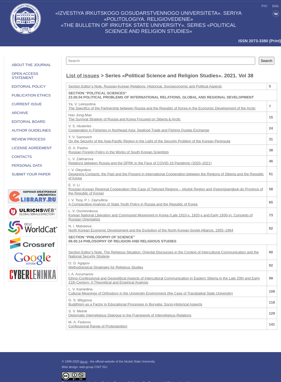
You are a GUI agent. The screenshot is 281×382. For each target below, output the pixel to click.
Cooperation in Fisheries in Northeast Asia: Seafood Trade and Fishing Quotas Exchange (138, 130)
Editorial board (28, 122)
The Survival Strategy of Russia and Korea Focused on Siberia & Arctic (124, 119)
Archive (20, 113)
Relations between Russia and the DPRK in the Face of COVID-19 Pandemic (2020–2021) (140, 163)
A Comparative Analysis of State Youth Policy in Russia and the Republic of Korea (132, 204)
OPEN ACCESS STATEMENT (25, 76)
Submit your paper (31, 174)
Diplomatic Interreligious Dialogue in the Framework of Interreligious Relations (129, 315)
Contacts (22, 157)
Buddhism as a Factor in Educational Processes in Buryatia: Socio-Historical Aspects (135, 304)
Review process (28, 139)
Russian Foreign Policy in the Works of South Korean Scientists (118, 152)
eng (275, 6)
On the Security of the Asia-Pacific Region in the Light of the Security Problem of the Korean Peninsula (149, 141)
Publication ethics (31, 95)
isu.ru (84, 361)
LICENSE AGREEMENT (32, 148)
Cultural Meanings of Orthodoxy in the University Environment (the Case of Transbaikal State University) (150, 293)
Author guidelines (31, 130)
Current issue (27, 104)
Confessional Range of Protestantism (97, 326)
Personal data (27, 165)
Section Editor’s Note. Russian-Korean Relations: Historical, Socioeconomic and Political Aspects (145, 86)
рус (265, 6)
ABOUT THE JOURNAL (31, 65)
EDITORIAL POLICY (29, 86)
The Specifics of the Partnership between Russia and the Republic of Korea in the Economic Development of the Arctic (161, 108)
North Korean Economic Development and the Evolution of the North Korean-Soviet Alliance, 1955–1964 (150, 230)
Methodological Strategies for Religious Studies (105, 267)
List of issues (82, 75)
